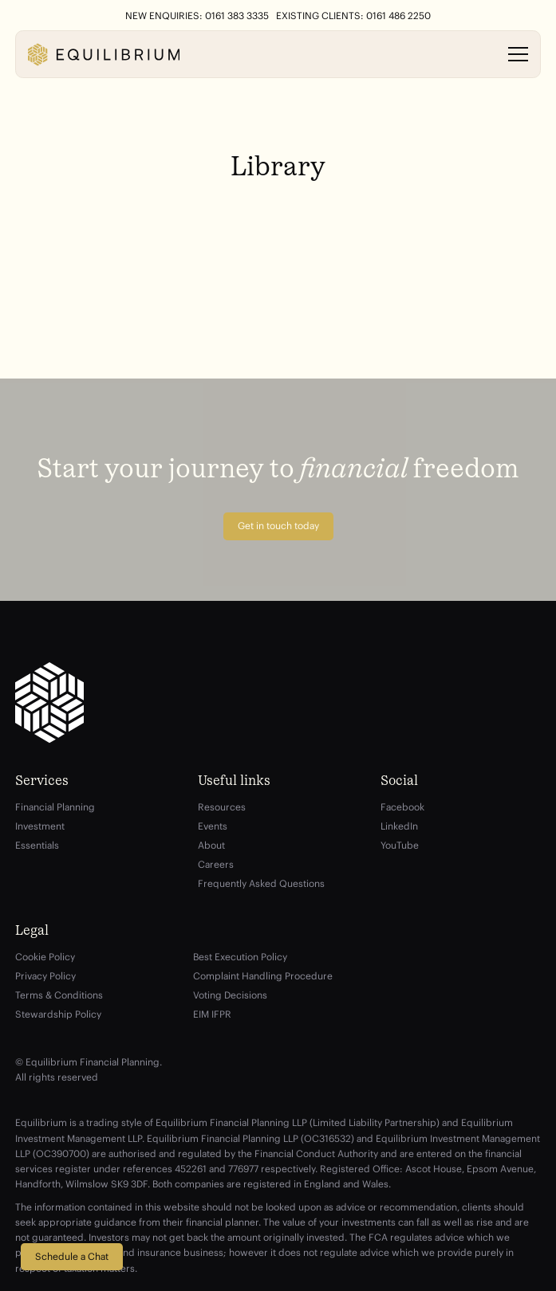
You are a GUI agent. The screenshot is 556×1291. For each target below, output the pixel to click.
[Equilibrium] (103, 54)
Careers (216, 864)
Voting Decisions (230, 995)
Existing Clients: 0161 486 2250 (353, 16)
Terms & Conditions (59, 995)
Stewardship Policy (58, 1014)
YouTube (400, 845)
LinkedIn (399, 826)
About (211, 845)
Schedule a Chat (71, 1256)
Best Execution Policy (240, 957)
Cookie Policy (45, 957)
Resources (222, 807)
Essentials (37, 845)
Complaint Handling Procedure (263, 976)
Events (212, 826)
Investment (40, 826)
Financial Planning (55, 807)
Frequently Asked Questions (261, 883)
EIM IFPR (212, 1014)
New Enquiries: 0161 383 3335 (197, 16)
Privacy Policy (45, 976)
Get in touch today (278, 526)
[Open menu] (518, 54)
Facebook (402, 807)
